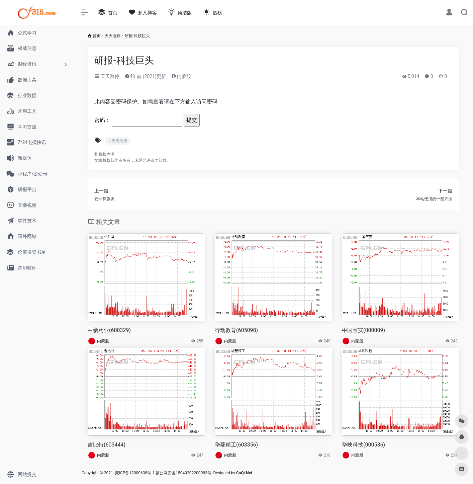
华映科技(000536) (363, 444)
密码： (138, 120)
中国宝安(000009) (363, 330)
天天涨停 (113, 35)
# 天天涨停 (117, 141)
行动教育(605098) (236, 330)
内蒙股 (181, 76)
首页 (97, 35)
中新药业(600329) (109, 330)
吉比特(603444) (106, 444)
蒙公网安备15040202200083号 (183, 473)
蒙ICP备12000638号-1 (135, 473)
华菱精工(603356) (236, 444)
